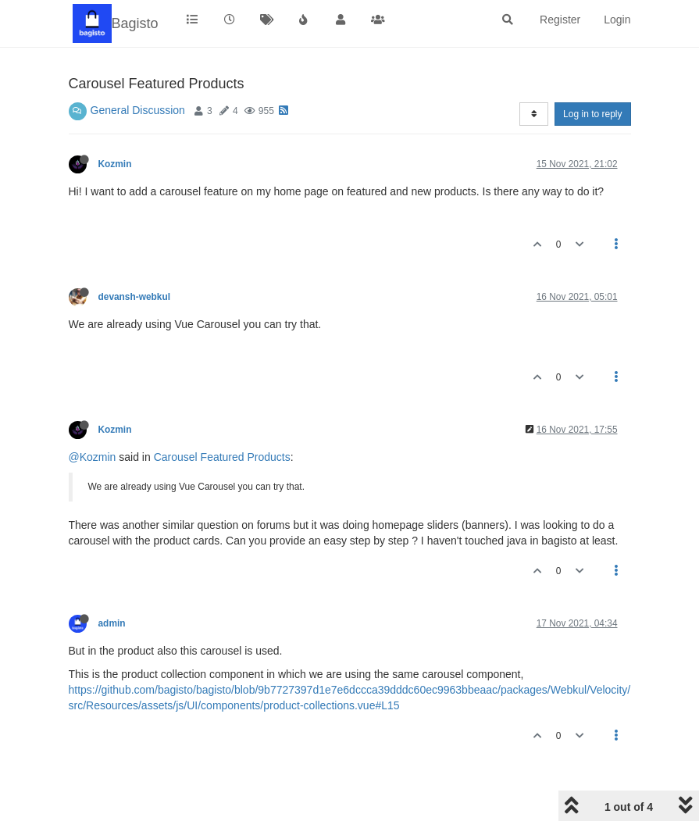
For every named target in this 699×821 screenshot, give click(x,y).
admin (112, 623)
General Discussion (138, 110)
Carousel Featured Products (222, 457)
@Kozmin (92, 457)
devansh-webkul (134, 296)
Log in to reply (592, 114)
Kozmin (115, 164)
